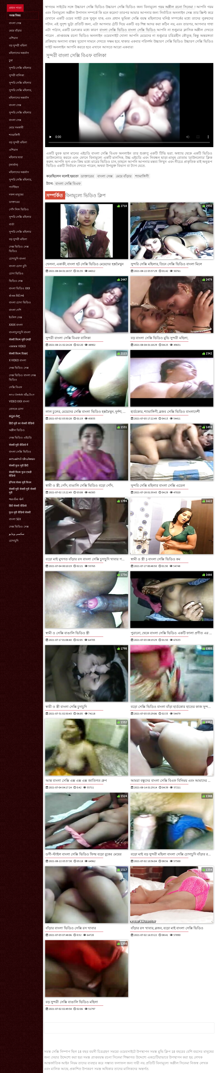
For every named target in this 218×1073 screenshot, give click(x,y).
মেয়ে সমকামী (16, 127)
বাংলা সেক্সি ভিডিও (20, 451)
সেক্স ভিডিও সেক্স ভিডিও (19, 249)
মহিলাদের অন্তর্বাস (19, 53)
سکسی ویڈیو (16, 534)
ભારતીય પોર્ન (16, 499)
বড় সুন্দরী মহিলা (18, 45)
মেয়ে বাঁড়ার (15, 30)
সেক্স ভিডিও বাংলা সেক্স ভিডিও (22, 377)
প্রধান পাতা (15, 8)
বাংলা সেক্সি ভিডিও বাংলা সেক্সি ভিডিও (128, 30)
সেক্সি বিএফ (15, 387)
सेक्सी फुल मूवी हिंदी (18, 465)
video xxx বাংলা (19, 401)
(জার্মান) (13, 164)
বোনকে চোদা (16, 409)
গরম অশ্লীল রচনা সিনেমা (176, 7)
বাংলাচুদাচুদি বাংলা (19, 332)
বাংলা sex (15, 519)
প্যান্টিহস (14, 187)
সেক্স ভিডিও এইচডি (20, 437)
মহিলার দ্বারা (16, 157)
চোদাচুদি (14, 540)
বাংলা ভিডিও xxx (19, 288)
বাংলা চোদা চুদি (18, 266)
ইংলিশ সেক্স (15, 317)
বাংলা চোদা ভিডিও (20, 302)
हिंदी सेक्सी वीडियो (18, 506)
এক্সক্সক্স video (17, 346)
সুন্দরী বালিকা (16, 75)
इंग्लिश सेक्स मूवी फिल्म (20, 482)
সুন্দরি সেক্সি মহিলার (20, 68)
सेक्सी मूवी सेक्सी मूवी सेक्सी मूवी (22, 490)
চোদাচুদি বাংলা (17, 258)
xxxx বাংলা (16, 325)
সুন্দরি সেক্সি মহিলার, (20, 90)
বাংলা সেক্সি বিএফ (68, 183)
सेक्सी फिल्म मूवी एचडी (20, 339)
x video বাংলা (17, 360)
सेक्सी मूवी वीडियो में (18, 445)
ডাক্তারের (14, 202)
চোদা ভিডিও (16, 273)
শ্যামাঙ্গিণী (14, 135)
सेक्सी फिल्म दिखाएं (18, 353)
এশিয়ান (13, 38)
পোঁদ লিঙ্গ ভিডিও (19, 209)
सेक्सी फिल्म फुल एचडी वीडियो (20, 474)
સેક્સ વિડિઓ (16, 295)
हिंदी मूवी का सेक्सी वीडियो (21, 423)
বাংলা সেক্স (15, 23)
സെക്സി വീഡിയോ (22, 459)
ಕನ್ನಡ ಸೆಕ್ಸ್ (14, 416)
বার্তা (11, 224)
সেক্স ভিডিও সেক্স (19, 368)
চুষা (11, 60)
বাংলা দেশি (15, 310)
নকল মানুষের (16, 194)
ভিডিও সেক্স (16, 281)
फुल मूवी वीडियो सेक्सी (20, 512)
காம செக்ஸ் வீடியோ (21, 394)
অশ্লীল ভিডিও (17, 430)
